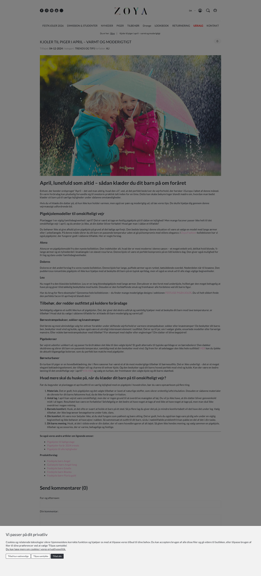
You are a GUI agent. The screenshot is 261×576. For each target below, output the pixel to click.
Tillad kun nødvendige (18, 556)
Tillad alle (57, 556)
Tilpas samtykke (40, 556)
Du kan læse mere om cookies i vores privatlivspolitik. (36, 549)
